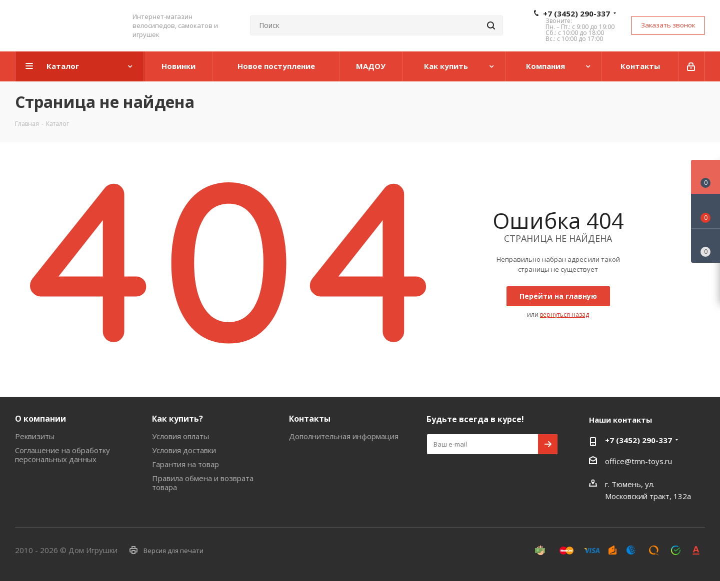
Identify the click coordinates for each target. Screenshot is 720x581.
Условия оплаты (180, 436)
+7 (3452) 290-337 (576, 13)
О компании (40, 418)
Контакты (309, 418)
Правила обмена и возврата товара (203, 482)
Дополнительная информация (343, 436)
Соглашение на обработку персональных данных (62, 454)
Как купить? (177, 418)
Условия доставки (184, 450)
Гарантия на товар (185, 464)
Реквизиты (34, 436)
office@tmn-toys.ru (638, 461)
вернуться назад (564, 314)
